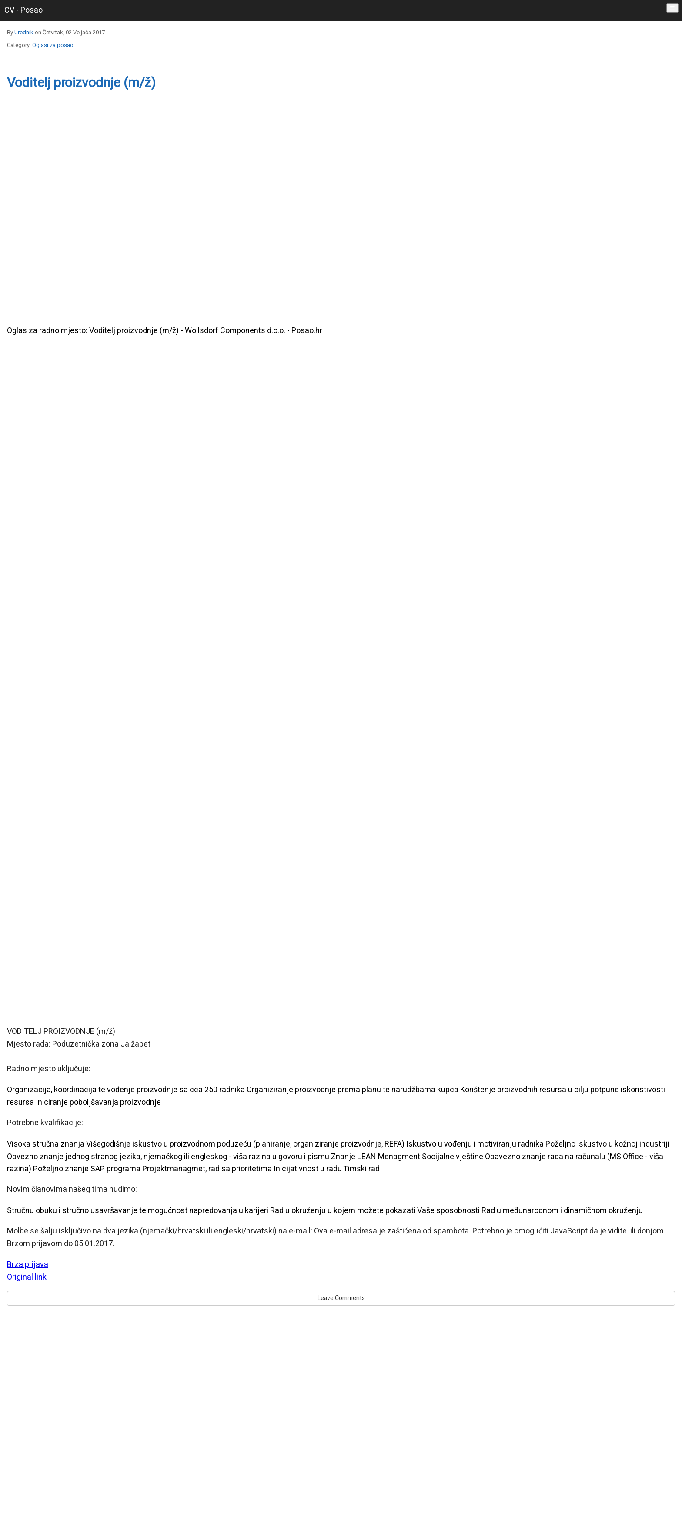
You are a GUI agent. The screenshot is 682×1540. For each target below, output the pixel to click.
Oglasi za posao (53, 45)
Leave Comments (341, 1298)
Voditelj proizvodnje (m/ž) (81, 83)
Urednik (23, 32)
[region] (341, 213)
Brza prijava (27, 1264)
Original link (27, 1277)
